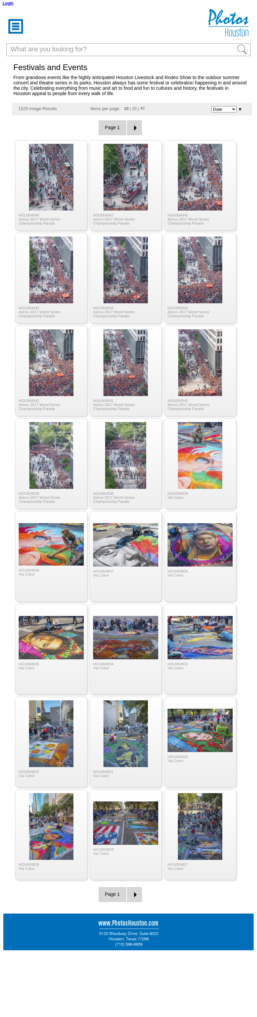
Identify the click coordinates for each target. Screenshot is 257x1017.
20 (134, 108)
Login (8, 3)
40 (142, 108)
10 (126, 108)
